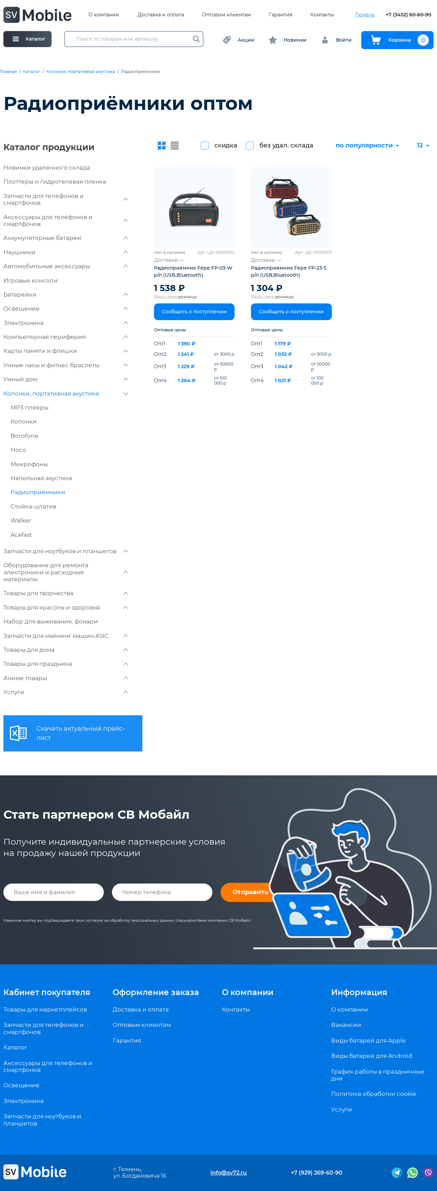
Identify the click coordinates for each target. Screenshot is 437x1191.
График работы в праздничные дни (377, 1075)
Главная (8, 71)
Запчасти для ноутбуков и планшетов (65, 551)
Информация (359, 992)
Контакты (322, 14)
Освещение (65, 308)
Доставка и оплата (161, 14)
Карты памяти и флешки (65, 350)
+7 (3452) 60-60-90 (408, 15)
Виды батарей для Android (371, 1055)
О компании (103, 14)
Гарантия (280, 14)
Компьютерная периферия (65, 336)
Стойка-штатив (33, 506)
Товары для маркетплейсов (45, 1009)
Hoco (18, 449)
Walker (21, 520)
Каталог (31, 71)
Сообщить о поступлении (194, 311)
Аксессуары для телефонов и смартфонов (65, 220)
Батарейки (65, 294)
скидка (225, 145)
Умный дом (65, 379)
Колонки (24, 421)
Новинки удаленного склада (46, 167)
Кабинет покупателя (46, 992)
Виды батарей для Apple (368, 1040)
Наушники (65, 252)
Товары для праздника (65, 663)
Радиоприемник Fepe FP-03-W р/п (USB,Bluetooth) (193, 271)
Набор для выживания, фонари (50, 621)
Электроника (65, 322)
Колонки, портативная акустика (80, 71)
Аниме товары (65, 678)
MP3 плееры (29, 407)
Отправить (250, 892)
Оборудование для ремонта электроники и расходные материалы (65, 572)
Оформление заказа (156, 992)
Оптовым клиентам (226, 14)
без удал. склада (286, 145)
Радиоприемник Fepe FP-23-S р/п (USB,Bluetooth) (289, 271)
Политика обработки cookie (373, 1093)
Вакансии (346, 1024)
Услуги (65, 692)
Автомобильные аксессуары (65, 266)
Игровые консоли (30, 280)
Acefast (21, 534)
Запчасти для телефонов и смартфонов (65, 199)
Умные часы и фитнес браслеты (65, 365)
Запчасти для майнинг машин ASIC (65, 635)
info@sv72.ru (228, 1173)
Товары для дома (65, 649)
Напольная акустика (41, 478)
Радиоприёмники (38, 492)
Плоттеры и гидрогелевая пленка (54, 181)
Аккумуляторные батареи (65, 237)
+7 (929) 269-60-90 (316, 1173)
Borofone (24, 435)
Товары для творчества (65, 593)
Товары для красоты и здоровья (65, 607)
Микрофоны (29, 464)
